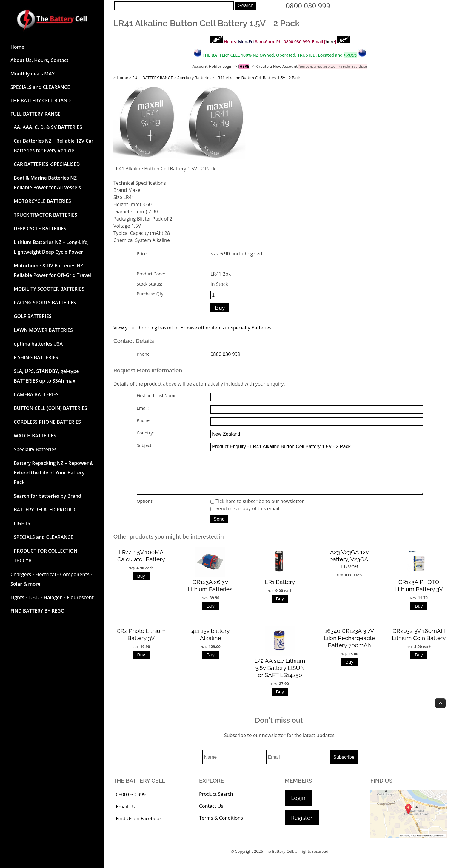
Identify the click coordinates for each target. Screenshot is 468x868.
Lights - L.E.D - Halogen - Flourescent (52, 597)
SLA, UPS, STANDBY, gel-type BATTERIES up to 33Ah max (46, 376)
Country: (145, 433)
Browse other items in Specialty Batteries (225, 327)
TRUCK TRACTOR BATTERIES (45, 215)
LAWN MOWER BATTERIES (43, 330)
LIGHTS (22, 523)
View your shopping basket (143, 327)
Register (301, 826)
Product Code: (151, 274)
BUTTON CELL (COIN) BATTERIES (50, 408)
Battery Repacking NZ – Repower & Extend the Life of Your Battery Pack (53, 472)
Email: (143, 408)
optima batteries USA (38, 343)
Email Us (125, 815)
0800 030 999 (308, 5)
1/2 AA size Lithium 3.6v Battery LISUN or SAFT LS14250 (280, 676)
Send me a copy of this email (244, 517)
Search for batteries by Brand (47, 496)
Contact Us (211, 814)
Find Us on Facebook (139, 827)
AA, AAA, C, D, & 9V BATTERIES (48, 127)
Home (17, 47)
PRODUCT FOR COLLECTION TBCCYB (45, 556)
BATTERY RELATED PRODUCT (46, 509)
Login (298, 806)
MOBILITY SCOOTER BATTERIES (49, 289)
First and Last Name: (157, 395)
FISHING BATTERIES (36, 357)
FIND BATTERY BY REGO (37, 611)
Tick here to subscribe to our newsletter (257, 509)
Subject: (145, 445)
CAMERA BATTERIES (36, 394)
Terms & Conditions (221, 826)
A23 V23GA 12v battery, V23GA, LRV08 (349, 567)
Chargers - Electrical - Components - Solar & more (51, 579)
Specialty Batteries (35, 449)
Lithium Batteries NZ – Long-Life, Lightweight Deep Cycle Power (51, 247)
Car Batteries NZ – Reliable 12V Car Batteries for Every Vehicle (53, 146)
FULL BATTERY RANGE (35, 114)
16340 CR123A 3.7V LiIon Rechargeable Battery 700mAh (349, 646)
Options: (145, 509)
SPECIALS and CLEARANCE (40, 87)
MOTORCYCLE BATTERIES (42, 201)
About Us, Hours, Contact (39, 60)
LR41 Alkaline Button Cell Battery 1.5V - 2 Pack (258, 77)
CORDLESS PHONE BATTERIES (47, 422)
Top (440, 711)
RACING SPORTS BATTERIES (45, 302)
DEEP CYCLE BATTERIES (40, 228)
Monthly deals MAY (32, 73)
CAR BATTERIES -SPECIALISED (47, 164)
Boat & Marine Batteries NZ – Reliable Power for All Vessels (47, 183)
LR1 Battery (280, 590)
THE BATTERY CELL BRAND (40, 100)
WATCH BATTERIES (35, 435)
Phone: (144, 354)
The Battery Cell (278, 859)
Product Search (216, 802)
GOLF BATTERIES (33, 316)
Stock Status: (149, 284)
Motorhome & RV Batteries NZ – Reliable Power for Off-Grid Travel (52, 270)
